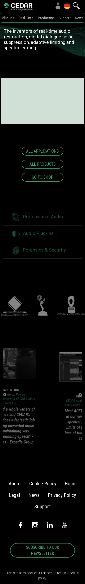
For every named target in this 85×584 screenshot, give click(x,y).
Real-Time (26, 18)
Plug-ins (8, 18)
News (79, 18)
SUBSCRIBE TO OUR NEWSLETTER (42, 550)
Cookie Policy (42, 484)
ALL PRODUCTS (43, 164)
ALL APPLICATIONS (42, 151)
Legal (14, 495)
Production (46, 18)
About (15, 484)
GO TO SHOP (42, 177)
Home (71, 484)
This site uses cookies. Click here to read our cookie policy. (42, 575)
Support (65, 18)
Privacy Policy (62, 495)
